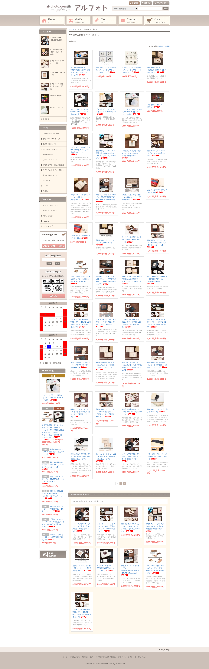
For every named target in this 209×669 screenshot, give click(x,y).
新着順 (167, 46)
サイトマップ (48, 226)
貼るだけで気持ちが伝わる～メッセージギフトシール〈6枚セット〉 (131, 70)
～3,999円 (46, 181)
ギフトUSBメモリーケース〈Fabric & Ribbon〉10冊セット (157, 456)
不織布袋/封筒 (48, 154)
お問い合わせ (131, 21)
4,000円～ (46, 186)
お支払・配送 (78, 21)
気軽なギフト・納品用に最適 (53, 165)
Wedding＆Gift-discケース (52, 149)
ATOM (52, 556)
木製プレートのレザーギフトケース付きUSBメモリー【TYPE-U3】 (80, 365)
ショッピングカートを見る (53, 246)
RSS (51, 553)
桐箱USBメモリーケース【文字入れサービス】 (105, 242)
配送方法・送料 (87, 657)
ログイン (146, 3)
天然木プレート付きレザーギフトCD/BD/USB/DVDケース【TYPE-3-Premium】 (130, 570)
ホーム (52, 21)
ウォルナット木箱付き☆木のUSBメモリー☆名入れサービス (132, 239)
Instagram (104, 21)
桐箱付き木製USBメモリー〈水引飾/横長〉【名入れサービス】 (132, 411)
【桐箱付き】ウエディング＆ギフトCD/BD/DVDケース (106, 111)
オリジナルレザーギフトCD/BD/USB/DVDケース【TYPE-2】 (79, 111)
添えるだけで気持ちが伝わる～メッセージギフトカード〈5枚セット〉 (106, 70)
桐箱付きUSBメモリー (51, 144)
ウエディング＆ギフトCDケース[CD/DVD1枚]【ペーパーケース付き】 (132, 111)
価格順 (160, 46)
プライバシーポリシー (126, 657)
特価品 (45, 191)
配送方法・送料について (52, 211)
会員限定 (46, 119)
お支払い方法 (75, 657)
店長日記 (53, 296)
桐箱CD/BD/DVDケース (51, 139)
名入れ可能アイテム (50, 175)
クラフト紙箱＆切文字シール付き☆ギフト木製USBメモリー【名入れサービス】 (47, 432)
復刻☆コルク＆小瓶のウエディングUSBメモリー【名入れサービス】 (80, 197)
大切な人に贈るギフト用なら (53, 170)
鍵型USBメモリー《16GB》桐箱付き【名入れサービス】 (156, 70)
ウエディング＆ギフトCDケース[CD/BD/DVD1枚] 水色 (52, 537)
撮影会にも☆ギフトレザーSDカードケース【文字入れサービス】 (82, 568)
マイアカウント (161, 3)
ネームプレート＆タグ (51, 160)
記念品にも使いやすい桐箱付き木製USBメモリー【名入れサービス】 (132, 197)
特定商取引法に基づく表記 (106, 657)
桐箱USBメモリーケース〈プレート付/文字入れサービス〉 (157, 153)
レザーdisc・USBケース (51, 134)
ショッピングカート (157, 21)
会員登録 (134, 3)
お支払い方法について (51, 205)
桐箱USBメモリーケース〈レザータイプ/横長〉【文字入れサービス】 (157, 365)
